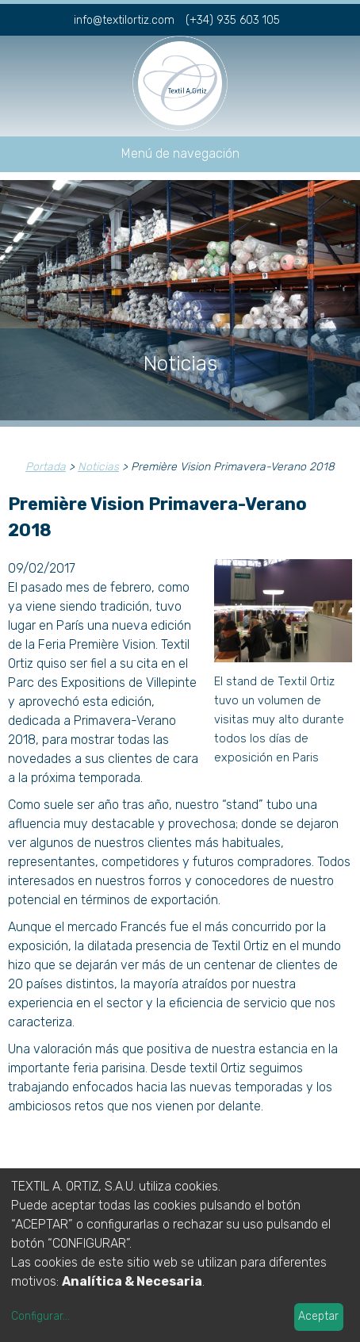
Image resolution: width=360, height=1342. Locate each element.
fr (317, 18)
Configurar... (40, 1316)
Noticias (98, 467)
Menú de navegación (180, 153)
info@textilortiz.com (124, 20)
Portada (45, 467)
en (343, 18)
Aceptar (318, 1316)
